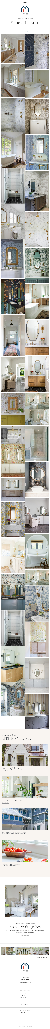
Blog (25, 1002)
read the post (5, 802)
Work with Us (25, 997)
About (25, 995)
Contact (25, 1004)
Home (25, 993)
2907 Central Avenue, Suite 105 (25, 981)
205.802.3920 (25, 984)
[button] (22, 32)
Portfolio (25, 1000)
